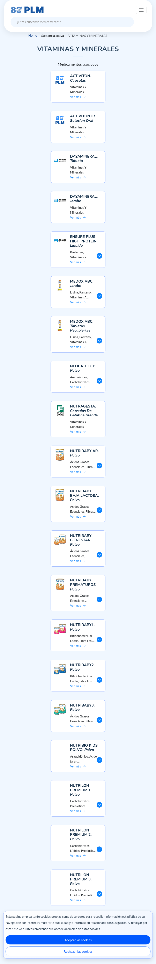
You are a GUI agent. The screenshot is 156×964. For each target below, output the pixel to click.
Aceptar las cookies (78, 940)
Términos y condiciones (78, 883)
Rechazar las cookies (78, 951)
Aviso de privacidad (78, 876)
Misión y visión (78, 868)
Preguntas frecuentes (78, 899)
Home (32, 35)
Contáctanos (78, 907)
